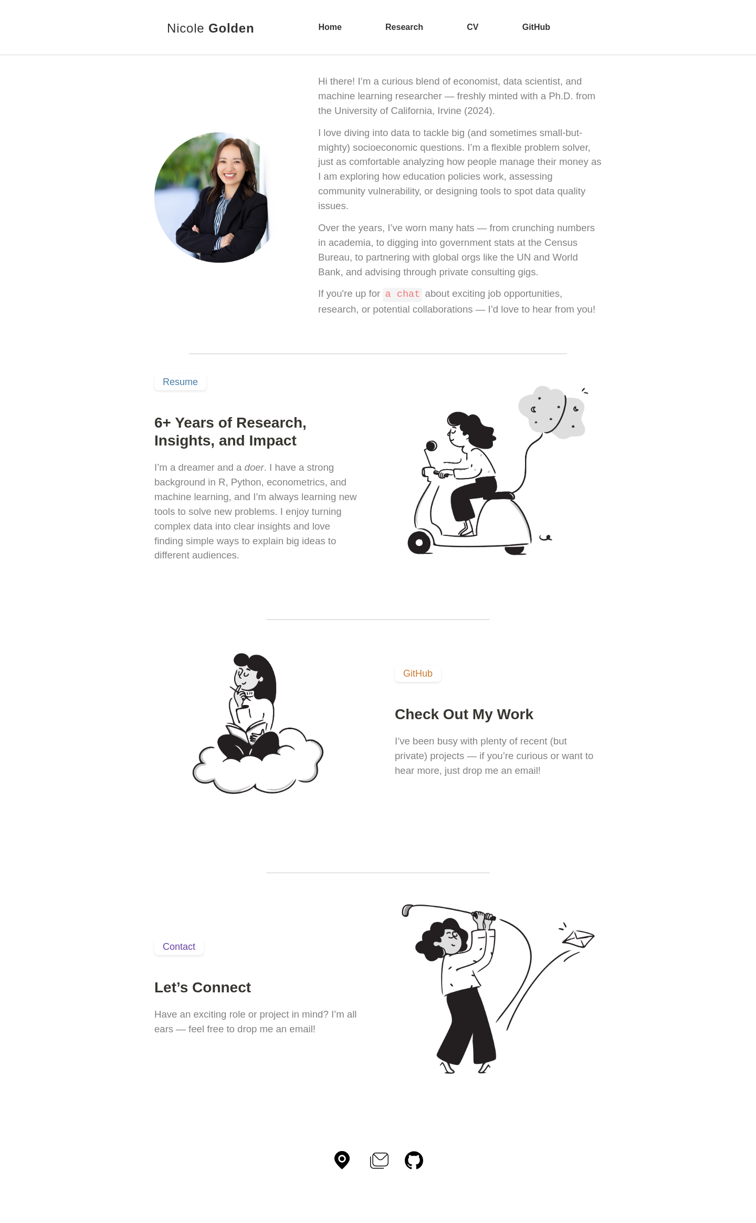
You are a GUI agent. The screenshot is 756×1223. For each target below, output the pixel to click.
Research (404, 27)
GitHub (536, 27)
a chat (402, 293)
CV (472, 27)
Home (329, 27)
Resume (180, 381)
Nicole (210, 28)
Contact (179, 946)
